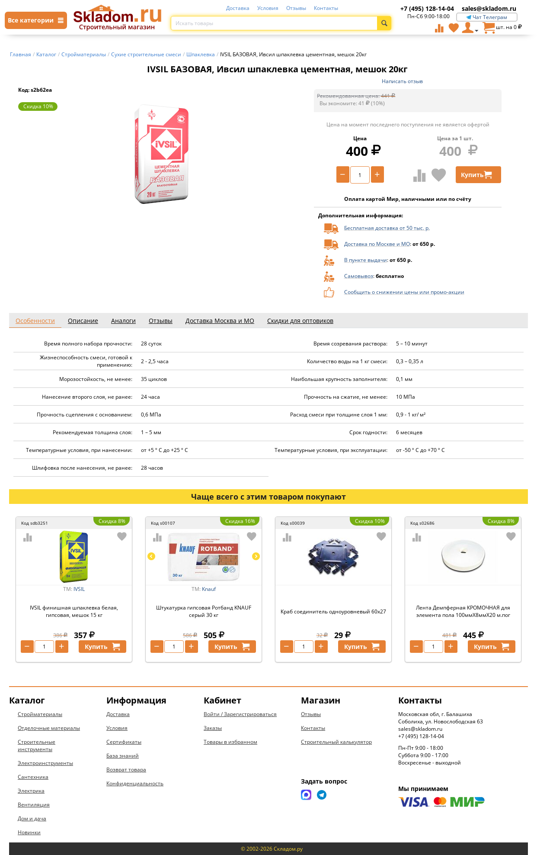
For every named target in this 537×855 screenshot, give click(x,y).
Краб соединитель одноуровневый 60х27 (333, 611)
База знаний (122, 755)
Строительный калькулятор (336, 741)
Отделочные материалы (49, 728)
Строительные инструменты (36, 745)
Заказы (213, 728)
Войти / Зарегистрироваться (240, 714)
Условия (267, 8)
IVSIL (79, 589)
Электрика (31, 790)
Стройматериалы (40, 714)
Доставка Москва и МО (219, 320)
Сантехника (33, 777)
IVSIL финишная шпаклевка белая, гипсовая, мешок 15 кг (74, 611)
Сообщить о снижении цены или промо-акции (404, 292)
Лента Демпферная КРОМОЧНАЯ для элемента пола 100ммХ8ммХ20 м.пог (463, 611)
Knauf (209, 589)
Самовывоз (358, 276)
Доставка (237, 8)
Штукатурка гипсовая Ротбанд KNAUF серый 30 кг (203, 611)
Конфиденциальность (134, 783)
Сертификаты (123, 741)
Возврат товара (126, 769)
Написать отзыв (402, 81)
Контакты (326, 8)
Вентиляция (34, 804)
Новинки (29, 832)
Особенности (35, 320)
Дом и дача (32, 818)
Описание (83, 320)
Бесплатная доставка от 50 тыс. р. (387, 228)
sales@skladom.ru (489, 8)
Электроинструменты (45, 763)
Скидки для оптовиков (300, 320)
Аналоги (123, 320)
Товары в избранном (230, 741)
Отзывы (296, 8)
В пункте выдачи (365, 260)
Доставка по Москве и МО (377, 244)
